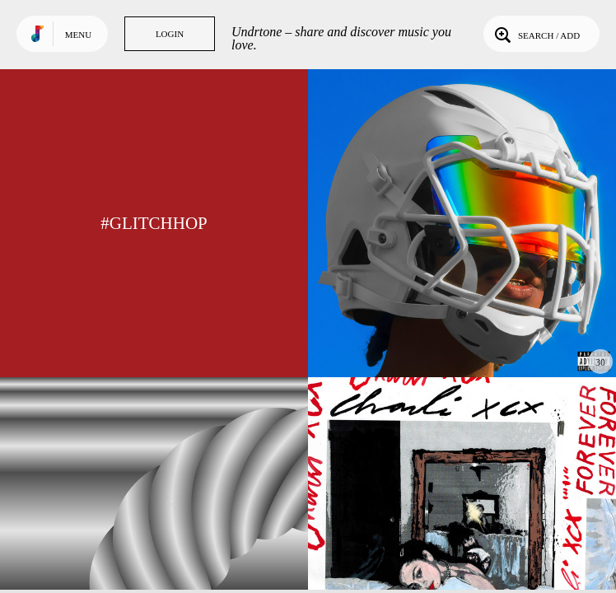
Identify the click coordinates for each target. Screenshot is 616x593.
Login (170, 34)
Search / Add (536, 34)
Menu (78, 35)
